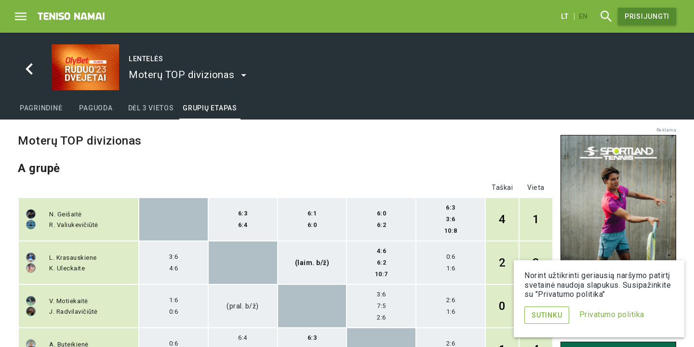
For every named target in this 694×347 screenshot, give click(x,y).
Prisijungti (647, 16)
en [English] (583, 16)
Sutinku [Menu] (547, 315)
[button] (188, 74)
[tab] (40, 108)
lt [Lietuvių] (565, 16)
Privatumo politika (611, 314)
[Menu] (20, 16)
